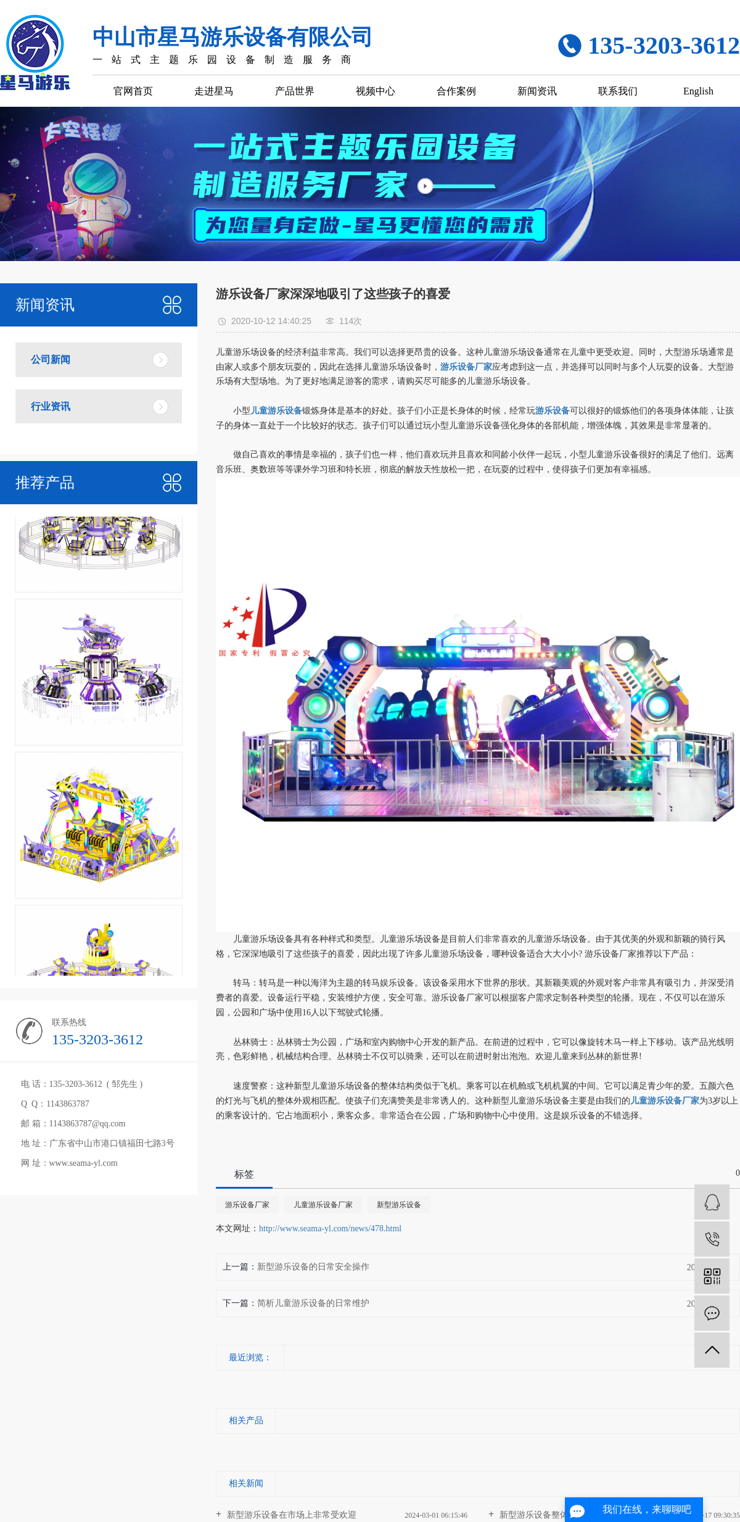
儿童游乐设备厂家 (323, 1204)
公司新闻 (50, 359)
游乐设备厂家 (247, 1204)
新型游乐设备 (399, 1204)
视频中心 (375, 91)
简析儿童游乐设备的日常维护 (313, 1303)
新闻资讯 (537, 91)
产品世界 (294, 91)
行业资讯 (50, 406)
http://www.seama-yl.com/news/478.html (330, 1228)
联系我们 (618, 91)
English (698, 91)
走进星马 (214, 91)
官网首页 (133, 91)
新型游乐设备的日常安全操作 (313, 1266)
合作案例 (456, 91)
